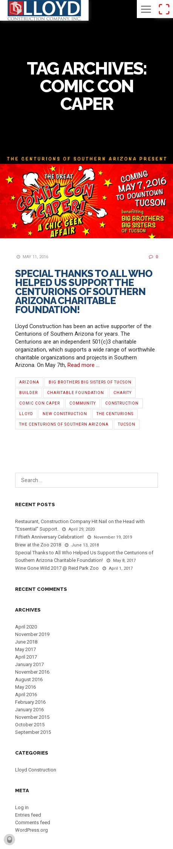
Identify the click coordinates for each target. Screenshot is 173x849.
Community (82, 403)
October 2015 (29, 724)
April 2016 (26, 694)
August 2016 (29, 679)
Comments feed (32, 822)
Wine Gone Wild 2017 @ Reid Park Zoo (57, 568)
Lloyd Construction (35, 770)
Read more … (83, 365)
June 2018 (26, 642)
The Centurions (114, 414)
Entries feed (28, 815)
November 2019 (32, 634)
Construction (122, 403)
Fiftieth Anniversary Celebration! (49, 537)
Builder (28, 393)
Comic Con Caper (39, 403)
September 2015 (33, 732)
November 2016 (32, 672)
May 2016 (25, 687)
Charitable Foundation (75, 393)
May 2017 (25, 649)
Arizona (29, 382)
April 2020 (26, 627)
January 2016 (29, 709)
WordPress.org (31, 830)
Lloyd (26, 414)
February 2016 (30, 702)
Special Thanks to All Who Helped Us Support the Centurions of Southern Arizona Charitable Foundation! (83, 291)
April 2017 (26, 657)
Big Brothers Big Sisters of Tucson (90, 382)
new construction (65, 414)
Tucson (126, 424)
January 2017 (29, 664)
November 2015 (32, 717)
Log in (22, 807)
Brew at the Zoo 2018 (38, 545)
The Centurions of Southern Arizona (64, 424)
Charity (122, 393)
